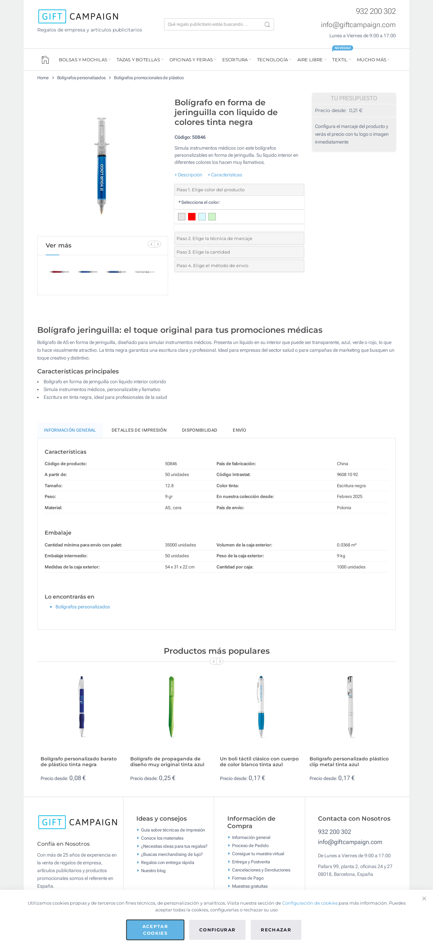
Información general (251, 837)
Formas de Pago (248, 878)
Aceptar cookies (155, 930)
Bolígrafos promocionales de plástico (149, 77)
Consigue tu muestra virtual (258, 853)
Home (43, 77)
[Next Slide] (157, 244)
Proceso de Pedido (250, 845)
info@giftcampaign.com (358, 25)
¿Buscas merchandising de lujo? (172, 854)
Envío (239, 430)
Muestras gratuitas (250, 886)
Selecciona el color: (199, 202)
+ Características (225, 174)
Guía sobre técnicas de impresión (173, 830)
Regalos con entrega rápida (167, 862)
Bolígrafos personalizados (81, 77)
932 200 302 (376, 11)
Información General (70, 430)
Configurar (217, 929)
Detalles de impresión (139, 430)
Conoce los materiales (162, 838)
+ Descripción (188, 174)
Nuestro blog (153, 870)
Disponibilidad (199, 430)
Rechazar (276, 929)
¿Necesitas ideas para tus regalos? (174, 846)
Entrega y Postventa (251, 861)
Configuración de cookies (310, 903)
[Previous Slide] (150, 244)
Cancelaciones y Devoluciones (261, 869)
